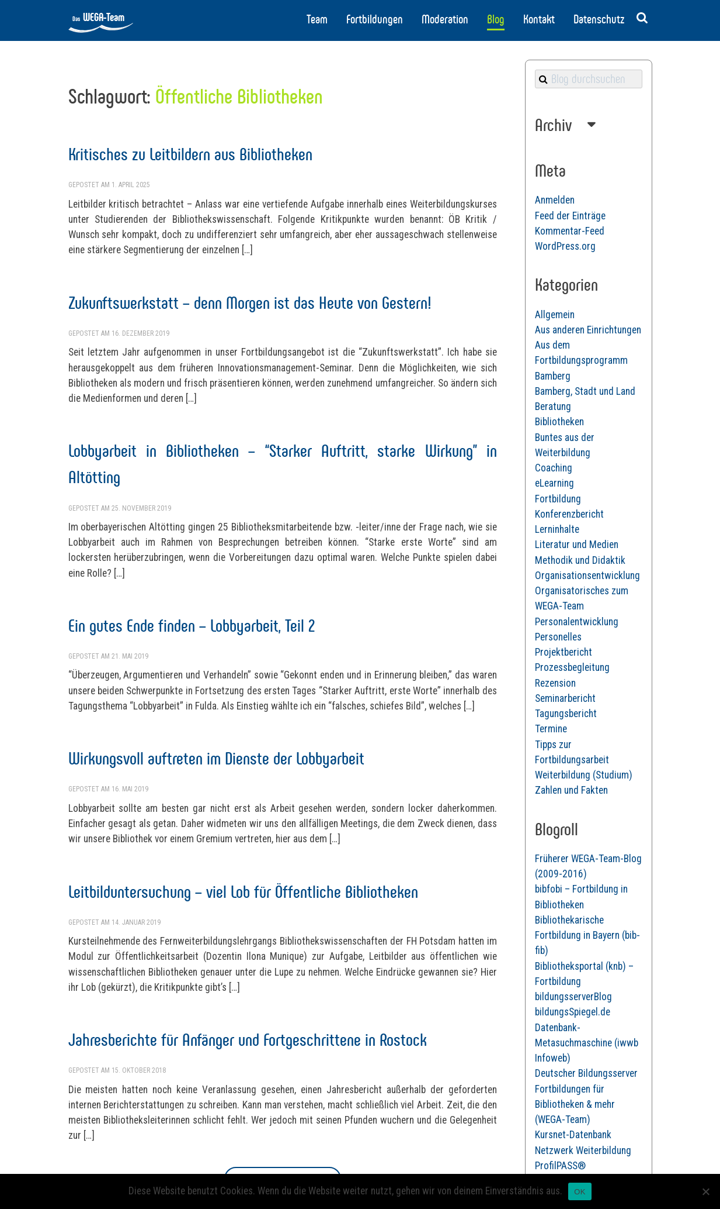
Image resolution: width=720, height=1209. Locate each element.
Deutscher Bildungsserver (586, 1073)
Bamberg (553, 376)
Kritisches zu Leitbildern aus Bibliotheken (190, 154)
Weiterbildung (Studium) (583, 775)
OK (579, 1191)
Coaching (553, 468)
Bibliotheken (559, 422)
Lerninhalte (557, 529)
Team (317, 19)
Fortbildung (558, 499)
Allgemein (555, 315)
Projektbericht (563, 652)
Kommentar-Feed (569, 231)
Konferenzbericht (569, 514)
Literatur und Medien (576, 544)
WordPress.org (565, 246)
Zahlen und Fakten (571, 790)
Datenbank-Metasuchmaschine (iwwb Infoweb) (586, 1043)
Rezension (555, 683)
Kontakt (539, 19)
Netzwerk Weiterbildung (583, 1150)
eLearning (554, 483)
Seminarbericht (565, 698)
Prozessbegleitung (572, 667)
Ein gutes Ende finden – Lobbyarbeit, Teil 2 (191, 625)
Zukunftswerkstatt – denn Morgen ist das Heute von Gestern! (250, 303)
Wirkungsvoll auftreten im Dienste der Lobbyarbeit (216, 758)
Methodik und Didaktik (580, 560)
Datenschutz (598, 19)
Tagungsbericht (566, 713)
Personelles (558, 637)
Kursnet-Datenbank (573, 1135)
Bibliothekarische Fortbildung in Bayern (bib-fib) (587, 935)
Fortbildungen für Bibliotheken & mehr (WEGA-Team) (575, 1104)
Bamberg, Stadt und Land (585, 391)
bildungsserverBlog (573, 997)
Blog (496, 19)
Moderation (445, 19)
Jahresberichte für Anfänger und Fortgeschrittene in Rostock (247, 1039)
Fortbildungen (374, 19)
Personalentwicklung (576, 622)
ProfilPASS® (560, 1166)
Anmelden (555, 200)
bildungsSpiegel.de (572, 1012)
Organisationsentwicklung (587, 575)
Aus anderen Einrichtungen (588, 330)
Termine (551, 729)
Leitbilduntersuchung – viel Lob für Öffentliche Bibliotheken (243, 892)
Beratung (553, 406)
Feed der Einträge (570, 216)
